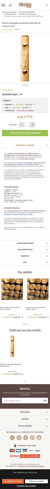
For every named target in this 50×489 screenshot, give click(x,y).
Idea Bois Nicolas (9, 12)
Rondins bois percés (27, 14)
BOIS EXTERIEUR (27, 12)
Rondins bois (10, 14)
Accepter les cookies (13, 481)
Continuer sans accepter (26, 486)
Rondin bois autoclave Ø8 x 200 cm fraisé (10, 308)
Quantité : (13, 125)
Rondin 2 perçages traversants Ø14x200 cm (11, 365)
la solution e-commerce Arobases (31, 466)
